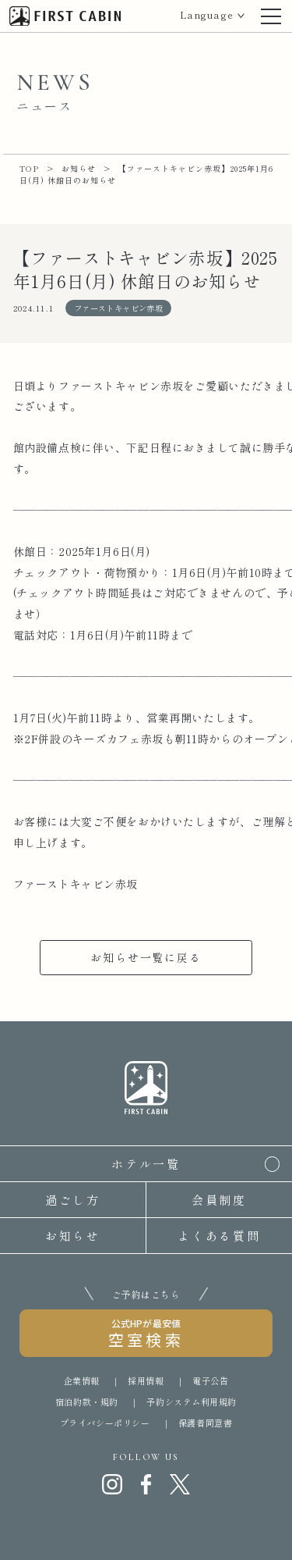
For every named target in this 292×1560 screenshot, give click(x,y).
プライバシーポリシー (105, 1422)
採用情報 (146, 1380)
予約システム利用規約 (191, 1401)
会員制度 (220, 1199)
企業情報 (82, 1380)
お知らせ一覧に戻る (145, 957)
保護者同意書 (205, 1422)
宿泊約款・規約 (86, 1401)
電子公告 (210, 1380)
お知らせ (73, 1235)
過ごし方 (73, 1199)
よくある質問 (220, 1235)
